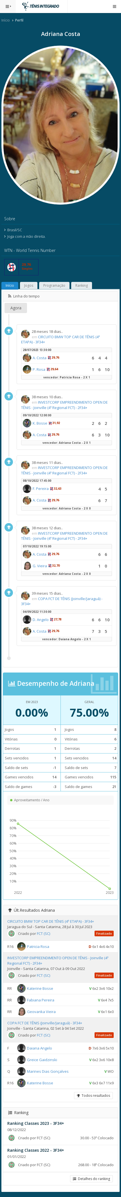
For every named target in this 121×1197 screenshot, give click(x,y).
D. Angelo (41, 619)
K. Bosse (40, 423)
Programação (54, 285)
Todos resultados (93, 1095)
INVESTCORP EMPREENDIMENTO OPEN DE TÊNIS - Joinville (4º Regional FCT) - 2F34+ (64, 405)
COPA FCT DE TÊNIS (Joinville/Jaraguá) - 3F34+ (44, 1022)
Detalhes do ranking (91, 1178)
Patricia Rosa (38, 946)
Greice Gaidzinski (42, 1059)
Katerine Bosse (40, 988)
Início (5, 20)
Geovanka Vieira (41, 1011)
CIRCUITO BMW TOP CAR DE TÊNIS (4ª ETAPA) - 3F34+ (50, 921)
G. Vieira (40, 565)
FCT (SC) (43, 933)
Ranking (81, 285)
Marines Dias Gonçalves (48, 1071)
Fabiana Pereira (40, 1000)
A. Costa (39, 357)
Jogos (28, 285)
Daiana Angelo (39, 1048)
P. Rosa (39, 369)
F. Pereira (41, 488)
